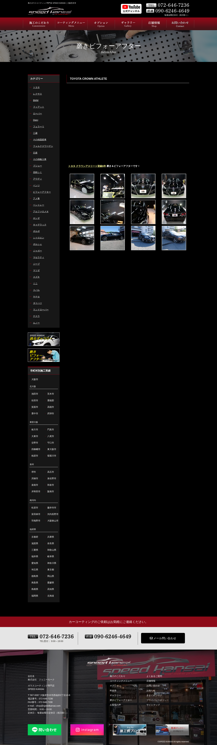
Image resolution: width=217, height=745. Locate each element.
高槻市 (49, 407)
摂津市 (49, 414)
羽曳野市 (34, 521)
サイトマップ (153, 705)
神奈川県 (50, 563)
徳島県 (33, 576)
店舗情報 (150, 681)
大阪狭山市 (51, 521)
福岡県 (33, 596)
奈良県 (49, 543)
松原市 (33, 508)
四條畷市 (34, 449)
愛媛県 (49, 583)
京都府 (33, 537)
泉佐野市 (50, 478)
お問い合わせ (153, 685)
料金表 (113, 690)
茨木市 (49, 394)
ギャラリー (115, 695)
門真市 (49, 430)
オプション (115, 685)
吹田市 (33, 401)
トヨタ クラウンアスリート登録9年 (87, 166)
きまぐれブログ (154, 695)
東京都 (49, 570)
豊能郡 (49, 401)
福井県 (33, 556)
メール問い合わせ (163, 638)
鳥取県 (33, 583)
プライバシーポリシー (157, 700)
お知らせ (150, 690)
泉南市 (33, 485)
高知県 (49, 589)
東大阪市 (50, 449)
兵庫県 (49, 537)
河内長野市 (51, 514)
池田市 (33, 394)
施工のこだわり (117, 676)
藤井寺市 (50, 508)
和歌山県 (50, 550)
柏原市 (33, 456)
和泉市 (49, 485)
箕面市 (33, 407)
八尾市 (49, 436)
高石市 (49, 472)
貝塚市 (33, 478)
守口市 (49, 443)
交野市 (33, 443)
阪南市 (49, 491)
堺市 (32, 472)
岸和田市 (34, 491)
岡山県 (49, 576)
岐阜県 (49, 556)
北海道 (49, 596)
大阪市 (33, 379)
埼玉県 (33, 570)
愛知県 (33, 563)
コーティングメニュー (121, 681)
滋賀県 (33, 543)
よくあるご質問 (154, 676)
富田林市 (34, 514)
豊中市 (33, 414)
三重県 (33, 550)
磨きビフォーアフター (121, 700)
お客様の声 (115, 705)
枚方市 (33, 430)
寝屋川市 (50, 456)
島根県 (33, 589)
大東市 (33, 436)
